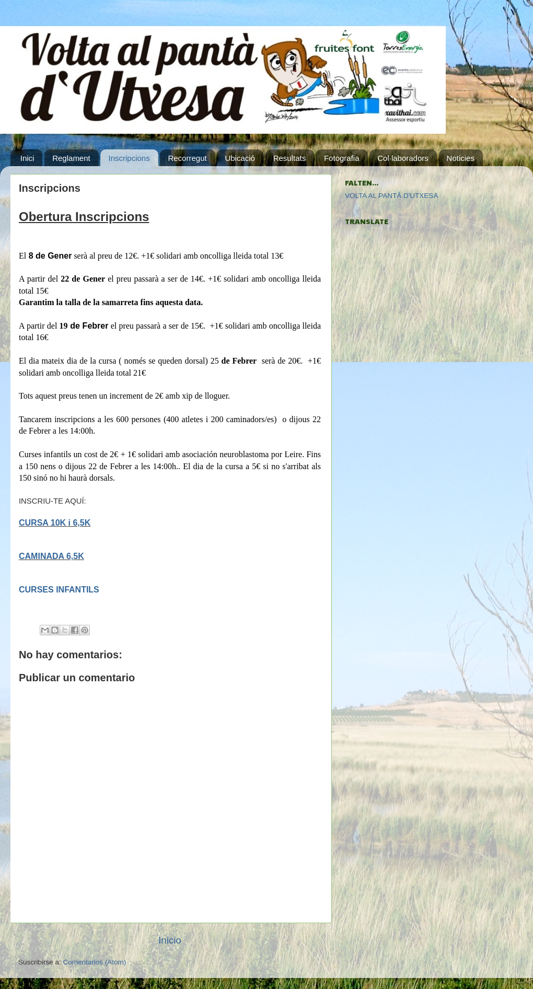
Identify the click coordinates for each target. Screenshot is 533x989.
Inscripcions (128, 158)
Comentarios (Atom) (94, 962)
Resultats (289, 158)
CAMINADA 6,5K (51, 556)
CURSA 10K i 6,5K (54, 522)
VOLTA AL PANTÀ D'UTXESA (391, 196)
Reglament (71, 158)
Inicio (169, 940)
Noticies (460, 158)
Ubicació (240, 158)
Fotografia (342, 158)
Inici (27, 158)
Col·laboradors (402, 158)
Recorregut (187, 158)
